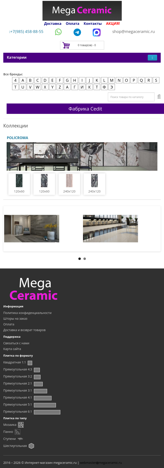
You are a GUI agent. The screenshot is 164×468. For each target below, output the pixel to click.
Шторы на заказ (15, 318)
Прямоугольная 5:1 (17, 404)
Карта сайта (12, 349)
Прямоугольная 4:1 (17, 397)
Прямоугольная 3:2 (17, 376)
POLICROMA (17, 137)
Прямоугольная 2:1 (17, 383)
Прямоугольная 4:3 (17, 369)
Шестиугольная (15, 446)
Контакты (93, 23)
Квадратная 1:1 (14, 362)
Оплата (72, 23)
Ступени (9, 439)
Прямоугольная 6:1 (17, 411)
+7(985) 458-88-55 (26, 31)
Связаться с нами (16, 343)
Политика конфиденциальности (27, 313)
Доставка (53, 23)
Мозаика (9, 425)
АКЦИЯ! (113, 23)
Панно (8, 432)
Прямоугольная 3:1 (17, 390)
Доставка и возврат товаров (24, 330)
